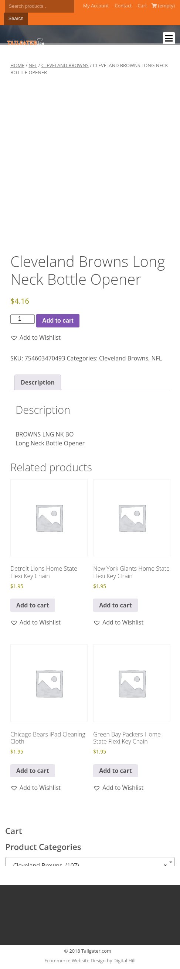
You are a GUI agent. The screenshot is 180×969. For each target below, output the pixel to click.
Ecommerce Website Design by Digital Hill (89, 960)
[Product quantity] (22, 318)
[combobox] (90, 862)
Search (16, 18)
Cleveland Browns (65, 65)
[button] (35, 337)
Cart (142, 5)
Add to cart (57, 320)
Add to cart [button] (32, 605)
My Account (96, 5)
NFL (32, 65)
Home (17, 65)
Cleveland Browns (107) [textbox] (88, 865)
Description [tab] (38, 382)
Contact (123, 5)
